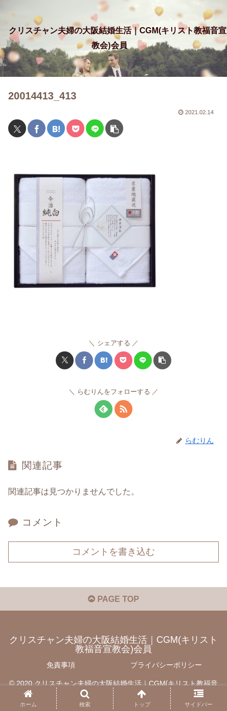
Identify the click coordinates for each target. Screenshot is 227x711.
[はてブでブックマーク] (56, 128)
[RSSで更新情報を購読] (123, 409)
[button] (114, 128)
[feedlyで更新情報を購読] (103, 409)
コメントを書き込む (113, 552)
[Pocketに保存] (75, 128)
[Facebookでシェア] (37, 128)
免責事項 (61, 665)
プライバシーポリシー (166, 665)
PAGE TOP (113, 599)
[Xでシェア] (17, 128)
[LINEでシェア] (95, 128)
